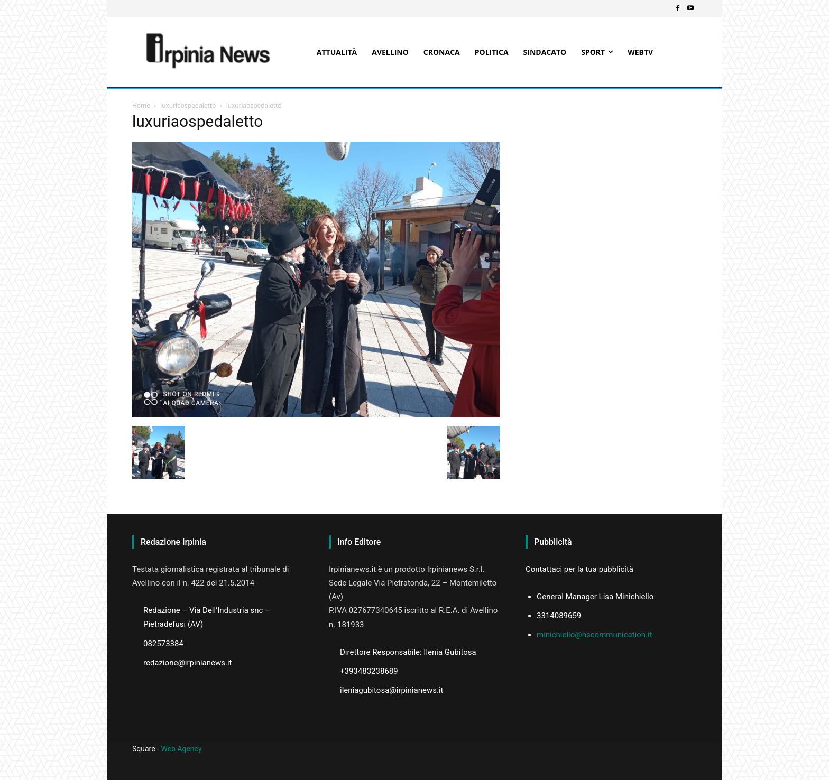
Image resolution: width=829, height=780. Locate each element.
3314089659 (559, 615)
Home (141, 105)
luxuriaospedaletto (188, 105)
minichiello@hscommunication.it (594, 634)
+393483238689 (369, 671)
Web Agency (181, 749)
